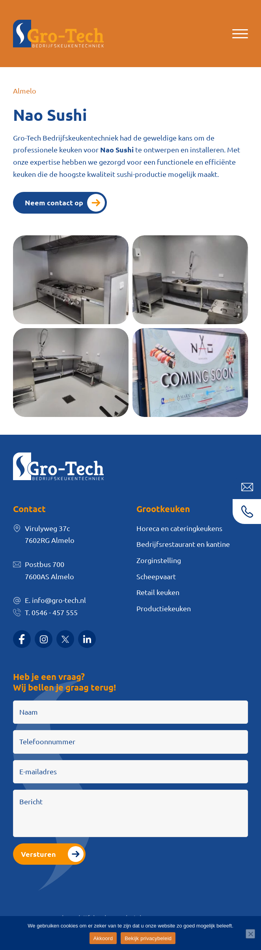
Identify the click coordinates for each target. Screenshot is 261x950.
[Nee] (250, 934)
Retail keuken (157, 592)
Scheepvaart (156, 576)
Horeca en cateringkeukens (179, 528)
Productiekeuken (163, 608)
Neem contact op (54, 202)
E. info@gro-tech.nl (55, 600)
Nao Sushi (117, 149)
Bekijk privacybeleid (148, 938)
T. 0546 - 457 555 (51, 612)
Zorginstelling (158, 560)
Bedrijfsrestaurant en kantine (183, 544)
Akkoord (103, 938)
